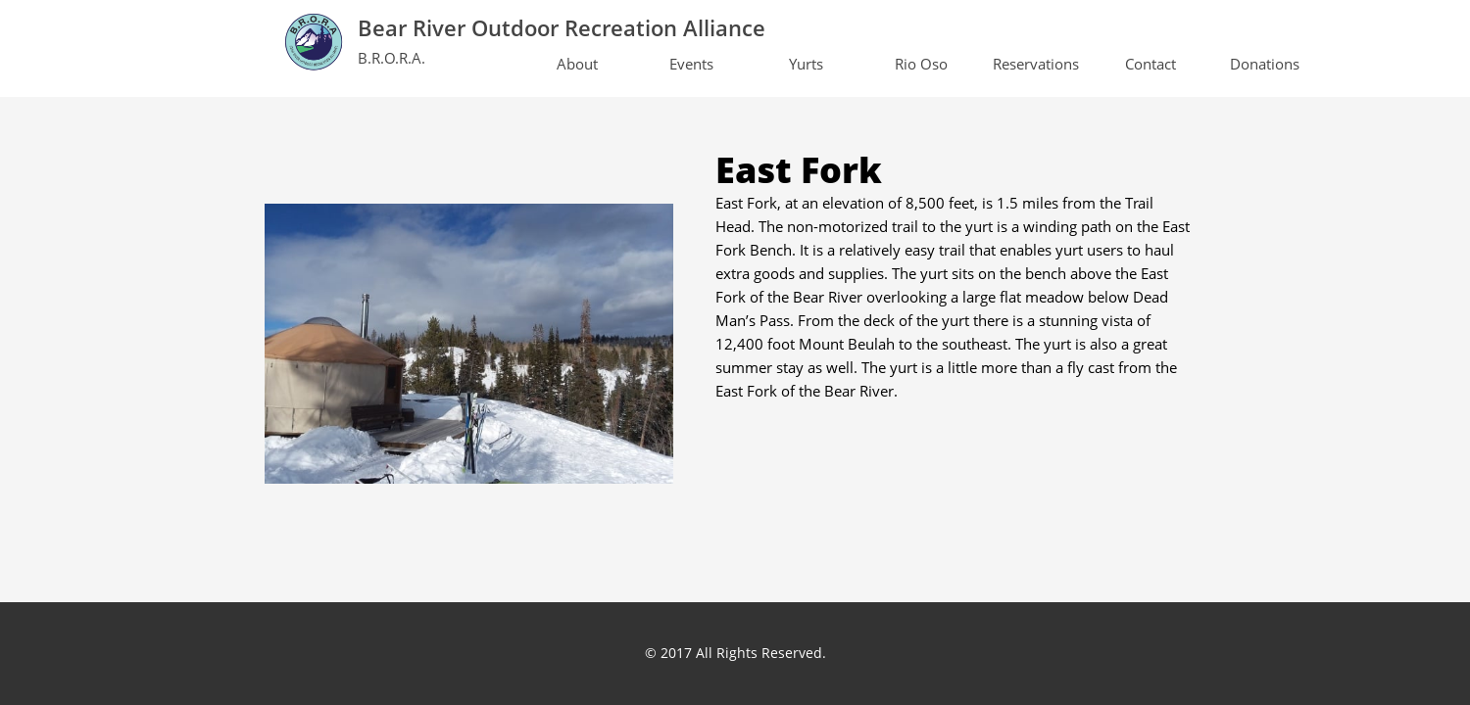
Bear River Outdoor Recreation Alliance (561, 27)
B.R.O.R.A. (391, 58)
